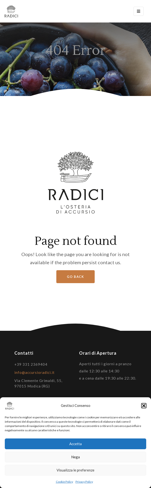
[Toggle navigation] (139, 11)
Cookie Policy (64, 481)
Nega (75, 457)
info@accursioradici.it (34, 372)
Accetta (75, 444)
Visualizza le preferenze (75, 470)
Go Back (75, 277)
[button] (143, 405)
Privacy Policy (84, 481)
